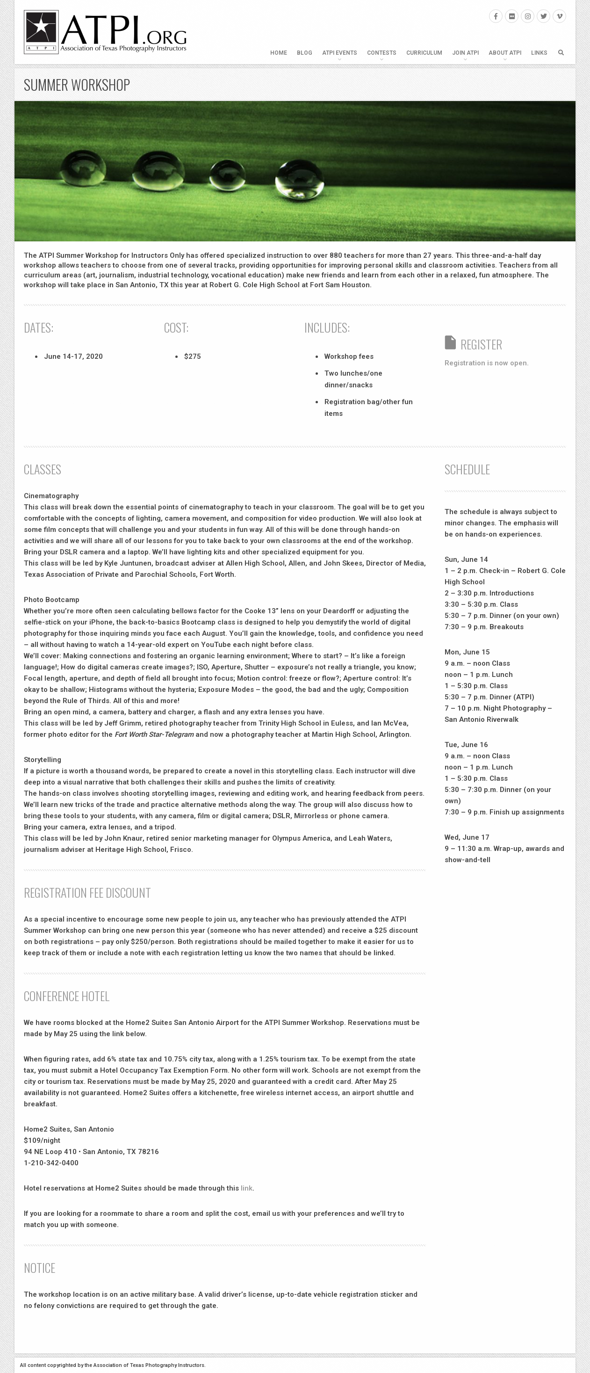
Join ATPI (465, 53)
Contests (381, 53)
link (246, 1188)
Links (539, 53)
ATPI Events (339, 53)
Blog (304, 53)
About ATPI (505, 53)
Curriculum (424, 53)
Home (278, 53)
